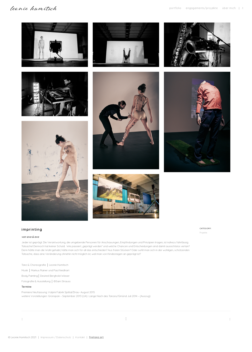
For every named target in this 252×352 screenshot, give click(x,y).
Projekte (203, 232)
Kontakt (80, 337)
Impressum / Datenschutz (56, 337)
